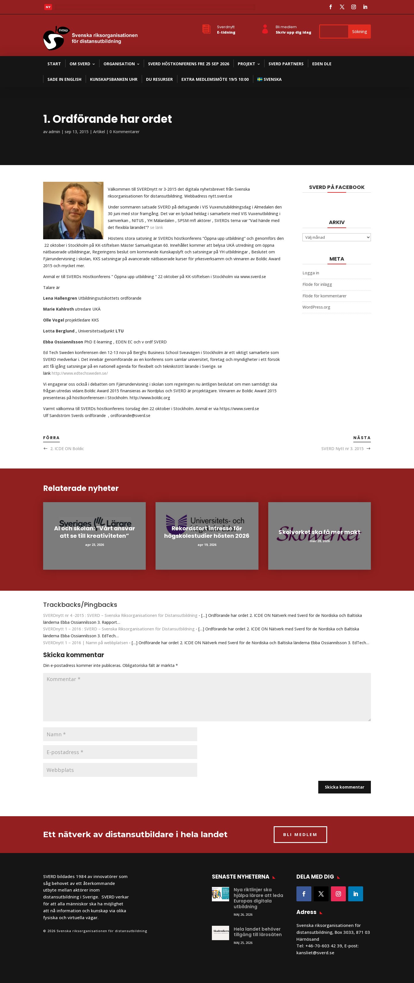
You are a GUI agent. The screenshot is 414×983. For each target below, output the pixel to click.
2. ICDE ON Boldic (67, 448)
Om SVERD (80, 63)
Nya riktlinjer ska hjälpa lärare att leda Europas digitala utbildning (258, 898)
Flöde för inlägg (317, 284)
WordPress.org (316, 307)
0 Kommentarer (124, 131)
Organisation (119, 63)
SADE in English (64, 79)
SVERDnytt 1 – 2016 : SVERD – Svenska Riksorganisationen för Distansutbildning (119, 629)
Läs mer (67, 9)
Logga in (310, 273)
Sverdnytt (226, 27)
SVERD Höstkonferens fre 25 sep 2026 (188, 63)
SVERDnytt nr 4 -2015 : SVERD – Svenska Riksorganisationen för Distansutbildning (120, 615)
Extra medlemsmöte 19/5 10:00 (215, 79)
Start (54, 63)
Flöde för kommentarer (324, 296)
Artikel (99, 131)
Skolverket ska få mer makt (319, 532)
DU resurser (159, 79)
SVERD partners (286, 63)
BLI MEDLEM (300, 834)
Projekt (246, 63)
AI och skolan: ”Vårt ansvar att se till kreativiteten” (94, 532)
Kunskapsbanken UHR (113, 79)
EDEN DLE (321, 63)
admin (54, 131)
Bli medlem (286, 27)
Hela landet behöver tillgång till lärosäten (258, 932)
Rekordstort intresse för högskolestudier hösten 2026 (207, 532)
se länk (156, 227)
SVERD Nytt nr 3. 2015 (342, 448)
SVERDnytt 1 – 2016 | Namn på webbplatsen (85, 642)
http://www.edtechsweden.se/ (80, 373)
